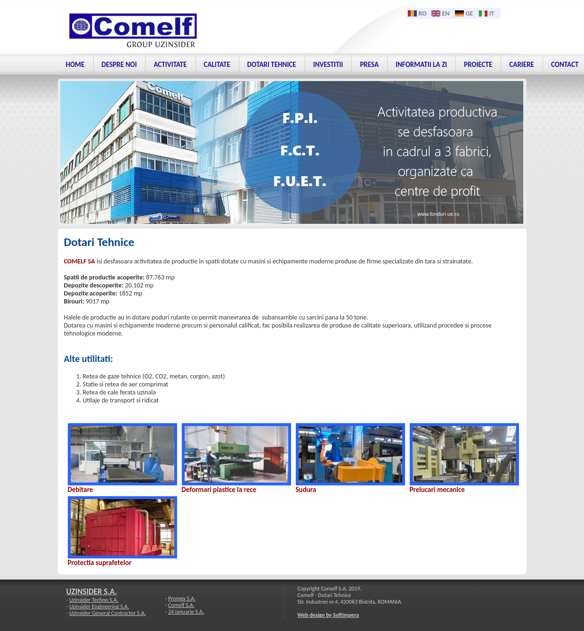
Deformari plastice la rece (219, 489)
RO (423, 13)
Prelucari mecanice (437, 489)
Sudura (306, 489)
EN (446, 13)
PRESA (369, 64)
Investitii (328, 64)
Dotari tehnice (271, 64)
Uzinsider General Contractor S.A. (107, 613)
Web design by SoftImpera (328, 615)
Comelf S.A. (181, 605)
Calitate (217, 64)
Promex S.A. (181, 598)
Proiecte (478, 64)
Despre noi (119, 64)
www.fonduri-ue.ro (439, 214)
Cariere (521, 64)
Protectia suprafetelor (100, 562)
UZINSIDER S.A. (91, 592)
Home (75, 64)
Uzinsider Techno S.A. (93, 600)
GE (469, 13)
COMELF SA (79, 261)
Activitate (170, 64)
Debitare (80, 489)
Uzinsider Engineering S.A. (99, 606)
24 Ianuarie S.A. (186, 611)
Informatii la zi (421, 64)
